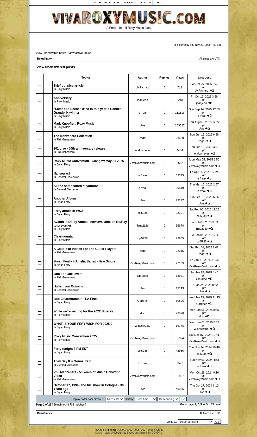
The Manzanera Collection (73, 136)
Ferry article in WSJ (68, 211)
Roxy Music (63, 89)
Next (218, 404)
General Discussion (68, 177)
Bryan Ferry (63, 164)
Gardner (142, 300)
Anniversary (63, 98)
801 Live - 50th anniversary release (79, 148)
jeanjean (142, 99)
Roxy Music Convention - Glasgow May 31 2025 (89, 161)
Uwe (142, 125)
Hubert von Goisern (68, 286)
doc (142, 313)
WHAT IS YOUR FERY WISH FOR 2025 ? (83, 324)
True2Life (142, 225)
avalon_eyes (143, 150)
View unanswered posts (51, 52)
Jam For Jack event (68, 274)
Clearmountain (65, 236)
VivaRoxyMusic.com (142, 162)
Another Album (65, 198)
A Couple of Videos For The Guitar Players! (85, 249)
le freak (142, 112)
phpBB (112, 429)
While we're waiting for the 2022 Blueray (83, 311)
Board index (44, 58)
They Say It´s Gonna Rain (72, 361)
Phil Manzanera (65, 139)
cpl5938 (142, 212)
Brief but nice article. (69, 85)
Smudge (142, 275)
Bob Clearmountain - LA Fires (76, 299)
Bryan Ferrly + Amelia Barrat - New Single (84, 261)
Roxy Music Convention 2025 (75, 336)
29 (212, 404)
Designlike (120, 432)
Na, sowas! (62, 173)
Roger (143, 137)
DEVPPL (157, 432)
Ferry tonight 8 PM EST (71, 349)
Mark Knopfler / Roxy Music (74, 123)
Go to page (187, 404)
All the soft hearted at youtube (76, 186)
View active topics (79, 52)
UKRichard (142, 87)
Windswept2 (143, 325)
